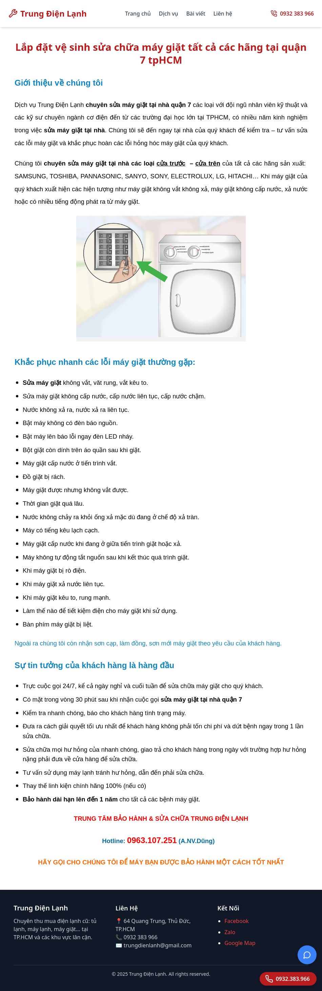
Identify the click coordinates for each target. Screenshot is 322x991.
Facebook (236, 921)
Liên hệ (223, 13)
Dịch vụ (168, 13)
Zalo (229, 932)
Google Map (240, 943)
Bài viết (195, 13)
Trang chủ (138, 13)
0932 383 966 (297, 13)
